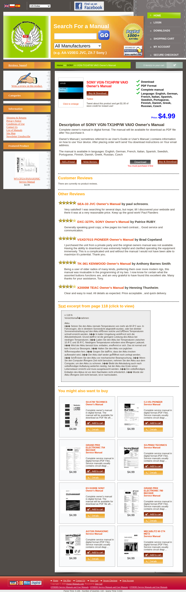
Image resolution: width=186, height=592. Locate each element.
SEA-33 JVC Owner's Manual (99, 204)
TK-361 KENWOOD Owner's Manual (104, 263)
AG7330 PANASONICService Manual (97, 532)
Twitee (90, 99)
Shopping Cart (164, 38)
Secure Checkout (166, 54)
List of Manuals (14, 130)
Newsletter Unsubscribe (18, 136)
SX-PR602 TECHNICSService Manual (155, 446)
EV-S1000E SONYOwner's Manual (95, 489)
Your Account (128, 580)
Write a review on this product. (27, 84)
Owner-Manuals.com (75, 584)
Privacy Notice (13, 120)
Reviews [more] (17, 65)
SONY (70, 65)
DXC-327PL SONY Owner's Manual (103, 221)
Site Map (11, 133)
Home (157, 15)
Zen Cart (98, 584)
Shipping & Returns (16, 117)
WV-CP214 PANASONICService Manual (27, 179)
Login (157, 22)
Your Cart (94, 580)
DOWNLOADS (162, 30)
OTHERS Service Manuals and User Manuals (70, 587)
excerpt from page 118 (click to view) (96, 306)
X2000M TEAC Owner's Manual (100, 287)
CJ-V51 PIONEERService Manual (153, 403)
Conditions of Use (15, 124)
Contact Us (12, 127)
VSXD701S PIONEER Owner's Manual (105, 239)
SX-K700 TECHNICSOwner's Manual (96, 403)
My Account (162, 46)
